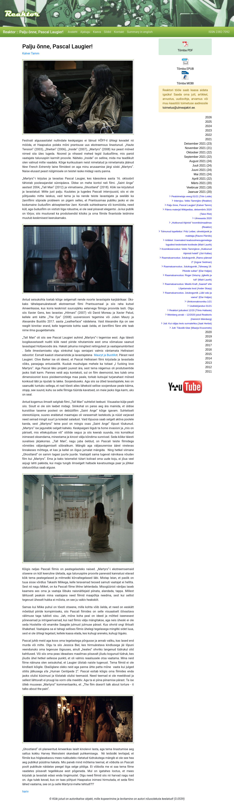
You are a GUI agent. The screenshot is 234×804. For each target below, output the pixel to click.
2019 (208, 336)
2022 (208, 134)
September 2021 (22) (198, 156)
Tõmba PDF (185, 50)
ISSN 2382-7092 (219, 32)
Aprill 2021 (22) (202, 178)
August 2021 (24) (200, 161)
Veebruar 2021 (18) (199, 187)
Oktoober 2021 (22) (199, 152)
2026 (208, 117)
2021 (208, 139)
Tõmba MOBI (185, 83)
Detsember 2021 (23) (198, 143)
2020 (208, 332)
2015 (208, 354)
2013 (208, 362)
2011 (208, 371)
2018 (208, 340)
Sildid (107, 32)
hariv (25, 791)
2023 (208, 130)
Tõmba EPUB (185, 68)
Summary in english (140, 32)
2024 (208, 126)
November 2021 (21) (198, 148)
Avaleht (73, 32)
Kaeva (97, 32)
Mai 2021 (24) (203, 174)
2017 (208, 345)
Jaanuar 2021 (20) (200, 191)
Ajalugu (85, 32)
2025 (208, 121)
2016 (208, 349)
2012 (208, 367)
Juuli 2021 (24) (202, 165)
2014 (208, 358)
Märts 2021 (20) (201, 183)
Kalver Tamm (30, 53)
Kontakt (119, 32)
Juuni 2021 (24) (201, 169)
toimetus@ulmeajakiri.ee (179, 107)
